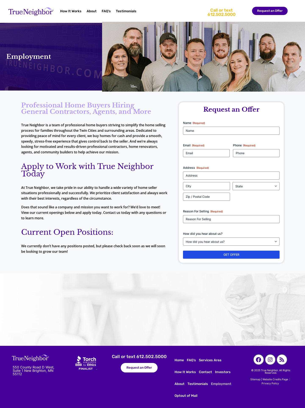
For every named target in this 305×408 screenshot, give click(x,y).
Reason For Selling (203, 211)
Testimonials (126, 11)
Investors (223, 372)
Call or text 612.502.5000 (222, 12)
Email (193, 145)
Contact (205, 372)
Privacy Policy (270, 383)
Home (179, 360)
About (92, 11)
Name (194, 123)
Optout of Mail (186, 396)
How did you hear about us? (202, 233)
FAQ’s (106, 11)
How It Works (71, 11)
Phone (244, 145)
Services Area (210, 360)
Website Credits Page (275, 379)
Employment (221, 384)
